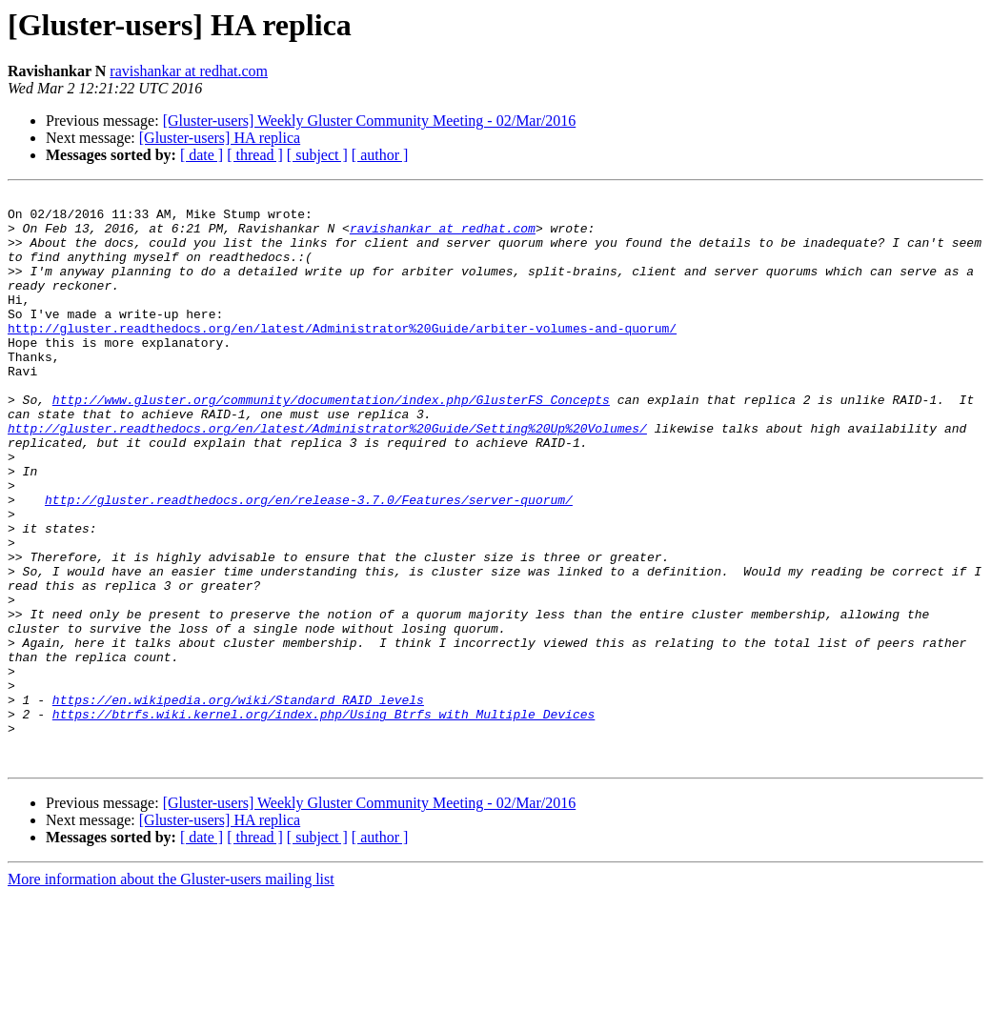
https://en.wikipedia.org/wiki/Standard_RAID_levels (238, 802)
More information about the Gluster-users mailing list (171, 993)
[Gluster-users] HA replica (219, 138)
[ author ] (380, 155)
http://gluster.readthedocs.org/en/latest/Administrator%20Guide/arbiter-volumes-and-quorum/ (342, 356)
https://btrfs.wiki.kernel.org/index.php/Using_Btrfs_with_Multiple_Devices (323, 819)
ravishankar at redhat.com (189, 71)
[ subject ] (317, 155)
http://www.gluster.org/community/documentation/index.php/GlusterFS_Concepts (331, 442)
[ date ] (201, 155)
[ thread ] (255, 155)
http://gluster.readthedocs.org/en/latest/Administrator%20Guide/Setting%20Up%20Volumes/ (327, 476)
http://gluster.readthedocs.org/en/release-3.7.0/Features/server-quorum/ (309, 562)
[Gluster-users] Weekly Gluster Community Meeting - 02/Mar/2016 (369, 120)
